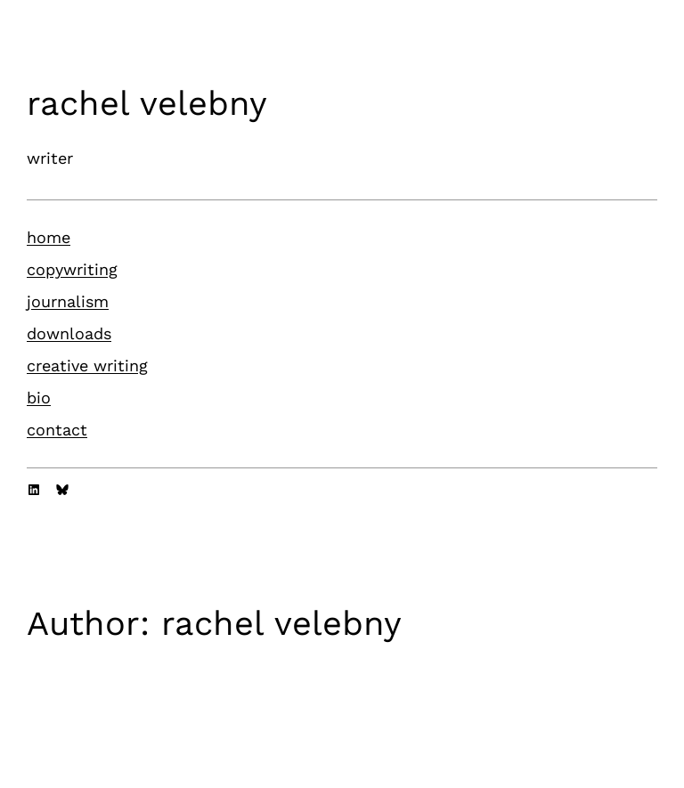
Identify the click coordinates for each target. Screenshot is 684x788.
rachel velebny (147, 103)
